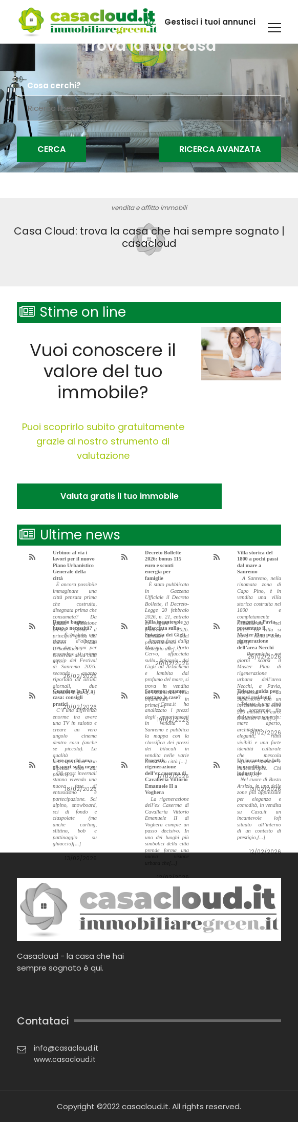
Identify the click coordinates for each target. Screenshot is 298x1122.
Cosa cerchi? (54, 85)
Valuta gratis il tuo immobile (119, 496)
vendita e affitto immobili (149, 207)
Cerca (51, 149)
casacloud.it (145, 1106)
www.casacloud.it (65, 1059)
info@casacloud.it (66, 1048)
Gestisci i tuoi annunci (210, 21)
